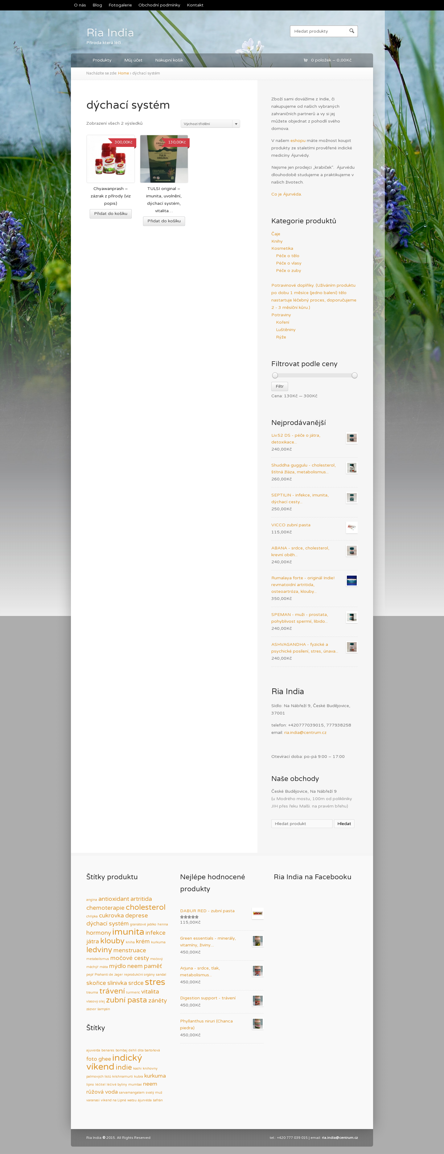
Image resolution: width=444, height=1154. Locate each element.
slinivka (117, 983)
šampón (103, 1009)
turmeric (133, 992)
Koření (282, 322)
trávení (112, 991)
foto (91, 1059)
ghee (104, 1059)
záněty (157, 1000)
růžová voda (102, 1092)
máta (104, 967)
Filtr (280, 386)
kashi (137, 1069)
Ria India (110, 33)
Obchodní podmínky (159, 5)
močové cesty (129, 958)
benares (107, 1050)
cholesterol (146, 907)
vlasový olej (95, 1001)
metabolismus (97, 959)
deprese (136, 915)
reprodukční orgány (139, 975)
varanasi (93, 1100)
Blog (97, 5)
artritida (141, 899)
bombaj (121, 1050)
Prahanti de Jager (109, 975)
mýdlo (117, 966)
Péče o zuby (288, 270)
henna (163, 924)
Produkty (102, 60)
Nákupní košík (169, 60)
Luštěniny (286, 329)
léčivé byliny (117, 1085)
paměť (153, 966)
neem (135, 966)
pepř (89, 975)
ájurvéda (145, 1100)
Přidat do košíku (110, 213)
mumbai (135, 1085)
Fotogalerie (120, 5)
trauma (92, 992)
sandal (161, 975)
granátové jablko (143, 924)
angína (91, 900)
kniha (130, 942)
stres (155, 982)
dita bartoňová (149, 1050)
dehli (133, 1050)
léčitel (100, 1085)
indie (124, 1067)
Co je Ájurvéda (286, 194)
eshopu (298, 140)
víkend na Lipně (113, 1100)
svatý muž (154, 1093)
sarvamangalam (132, 1093)
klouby (112, 940)
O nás (80, 5)
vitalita (150, 991)
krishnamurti (122, 1077)
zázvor (91, 1009)
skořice (96, 983)
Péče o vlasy (289, 263)
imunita (128, 931)
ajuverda (93, 1050)
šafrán (158, 1100)
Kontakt (195, 5)
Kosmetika (282, 248)
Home (123, 73)
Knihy (277, 241)
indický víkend (114, 1062)
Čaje (275, 234)
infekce (156, 932)
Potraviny (281, 315)
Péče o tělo (287, 255)
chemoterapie (105, 908)
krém (143, 941)
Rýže (281, 337)
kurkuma (158, 942)
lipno (90, 1085)
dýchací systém (107, 923)
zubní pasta (126, 1000)
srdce (136, 983)
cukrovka (111, 915)
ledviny (99, 949)
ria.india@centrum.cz (305, 732)
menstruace (129, 950)
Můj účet (133, 60)
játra (92, 941)
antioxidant (113, 899)
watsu (132, 1100)
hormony (98, 932)
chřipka (92, 916)
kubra (138, 1077)
